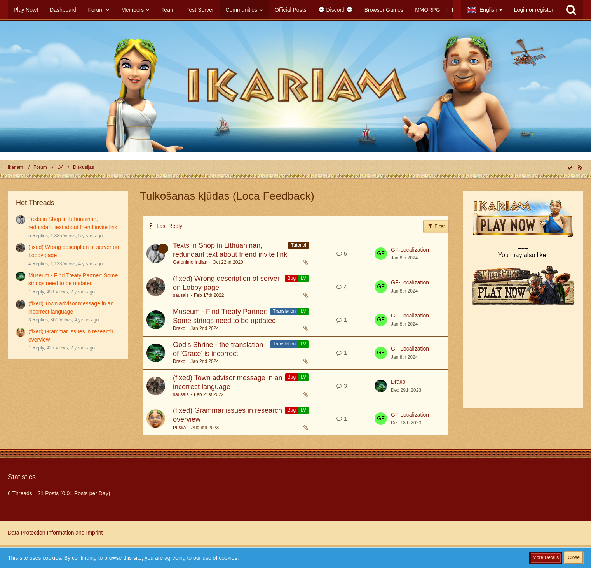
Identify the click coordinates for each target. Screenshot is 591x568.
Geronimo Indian (190, 262)
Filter (436, 226)
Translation (284, 311)
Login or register (533, 10)
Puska (179, 427)
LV (303, 278)
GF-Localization (410, 250)
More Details (546, 557)
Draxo (179, 328)
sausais (181, 295)
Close (574, 557)
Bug (292, 278)
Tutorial (298, 245)
